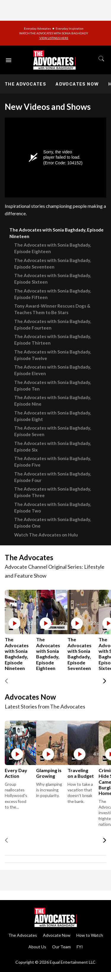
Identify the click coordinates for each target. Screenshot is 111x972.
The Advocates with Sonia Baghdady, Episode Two (52, 507)
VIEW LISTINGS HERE (53, 38)
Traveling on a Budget (80, 773)
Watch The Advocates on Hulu (46, 534)
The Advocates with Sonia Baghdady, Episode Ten (52, 385)
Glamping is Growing (49, 773)
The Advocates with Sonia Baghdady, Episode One (52, 522)
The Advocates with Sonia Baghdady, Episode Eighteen (52, 248)
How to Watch (89, 935)
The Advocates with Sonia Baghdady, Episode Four (52, 477)
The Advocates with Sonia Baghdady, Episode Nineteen (56, 233)
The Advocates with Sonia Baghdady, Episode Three (52, 492)
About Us (37, 946)
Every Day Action (16, 773)
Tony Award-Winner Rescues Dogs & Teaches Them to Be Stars (52, 309)
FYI (80, 946)
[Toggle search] (101, 58)
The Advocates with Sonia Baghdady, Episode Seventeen (52, 263)
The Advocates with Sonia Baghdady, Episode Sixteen (52, 279)
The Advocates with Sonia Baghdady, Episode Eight (52, 416)
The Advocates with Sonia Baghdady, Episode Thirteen (52, 340)
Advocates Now (77, 83)
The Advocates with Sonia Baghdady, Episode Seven (52, 431)
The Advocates (25, 83)
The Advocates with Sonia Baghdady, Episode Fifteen (52, 294)
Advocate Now (56, 935)
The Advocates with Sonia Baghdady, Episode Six (52, 446)
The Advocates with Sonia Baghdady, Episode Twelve (52, 355)
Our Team (61, 946)
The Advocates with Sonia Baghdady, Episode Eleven (52, 370)
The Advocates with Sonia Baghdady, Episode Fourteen (52, 324)
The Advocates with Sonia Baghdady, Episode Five (52, 461)
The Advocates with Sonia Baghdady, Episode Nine (52, 401)
